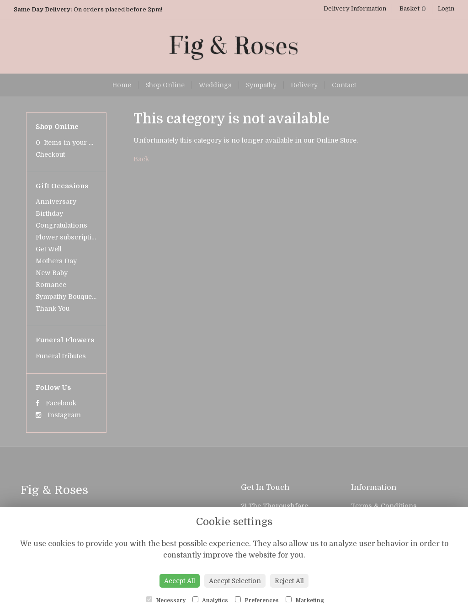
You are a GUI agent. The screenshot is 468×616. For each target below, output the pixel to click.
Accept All (179, 580)
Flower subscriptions (70, 237)
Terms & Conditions (384, 506)
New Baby (52, 272)
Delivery (304, 85)
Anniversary (56, 201)
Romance (51, 284)
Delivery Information (355, 8)
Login (446, 8)
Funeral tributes (61, 356)
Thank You (52, 308)
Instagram (58, 415)
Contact (344, 85)
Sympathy (261, 85)
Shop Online (165, 85)
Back (141, 159)
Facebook (56, 403)
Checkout (50, 154)
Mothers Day (56, 261)
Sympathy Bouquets (66, 296)
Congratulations (61, 225)
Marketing (305, 600)
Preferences (257, 600)
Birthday (49, 213)
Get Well (49, 249)
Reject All (289, 580)
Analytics (210, 600)
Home (121, 85)
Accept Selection (235, 580)
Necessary (166, 600)
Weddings (215, 85)
